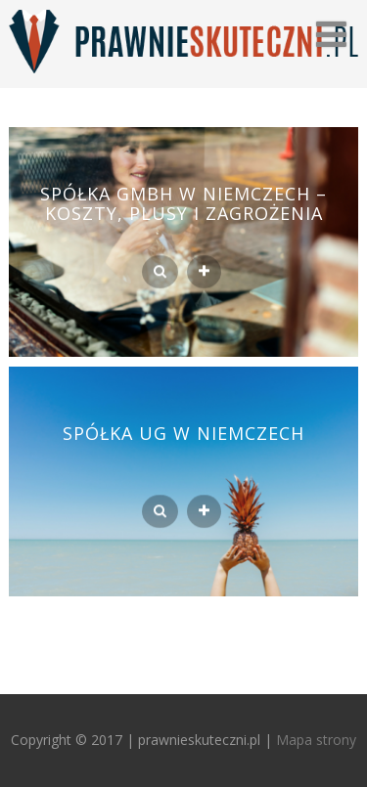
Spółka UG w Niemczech (183, 433)
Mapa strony (316, 739)
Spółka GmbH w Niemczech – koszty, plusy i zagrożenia (183, 203)
